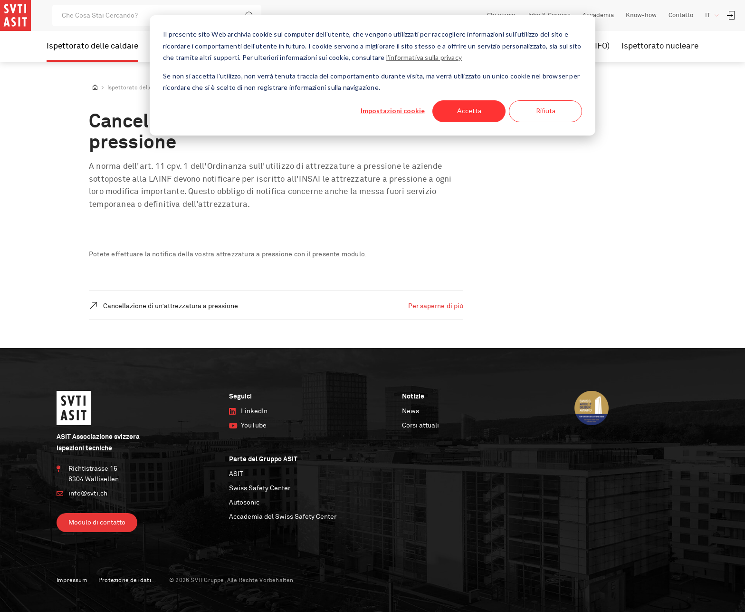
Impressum (72, 580)
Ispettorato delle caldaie (92, 46)
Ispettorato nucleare (659, 46)
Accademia (598, 15)
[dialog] (372, 75)
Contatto (681, 15)
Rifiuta (545, 111)
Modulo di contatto (96, 522)
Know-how (641, 15)
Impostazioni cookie (393, 111)
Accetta (469, 111)
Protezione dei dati (124, 580)
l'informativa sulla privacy (424, 57)
